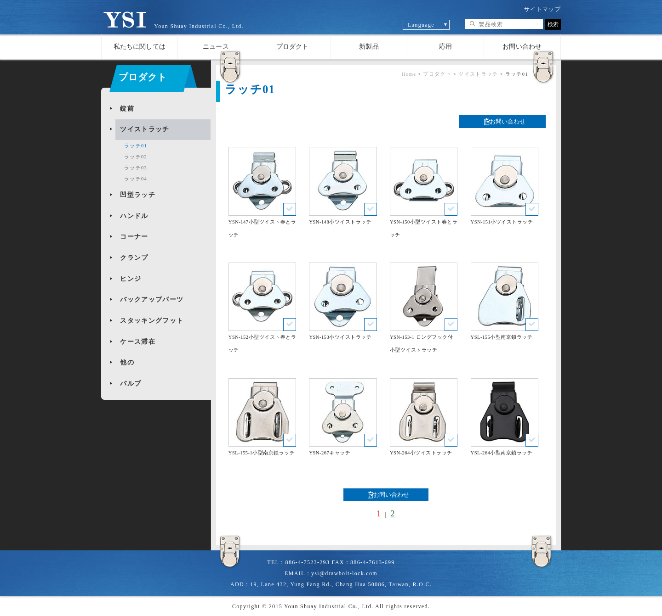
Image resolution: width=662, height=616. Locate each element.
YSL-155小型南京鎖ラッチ (502, 337)
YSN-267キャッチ (329, 452)
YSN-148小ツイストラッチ (340, 221)
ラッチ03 (135, 167)
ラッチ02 (135, 156)
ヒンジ (130, 278)
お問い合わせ (522, 46)
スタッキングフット (151, 320)
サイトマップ (542, 9)
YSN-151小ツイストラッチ (502, 221)
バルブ (130, 383)
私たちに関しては (140, 46)
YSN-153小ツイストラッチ (340, 337)
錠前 (127, 108)
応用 (445, 46)
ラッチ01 (135, 145)
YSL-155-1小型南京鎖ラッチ (261, 452)
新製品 (368, 46)
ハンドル (134, 216)
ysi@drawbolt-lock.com (344, 573)
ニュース (216, 46)
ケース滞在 (137, 341)
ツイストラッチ (144, 129)
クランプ (134, 257)
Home (409, 74)
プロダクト (292, 46)
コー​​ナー (134, 236)
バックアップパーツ (151, 299)
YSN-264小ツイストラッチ (421, 452)
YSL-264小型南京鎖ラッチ (502, 452)
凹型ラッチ (137, 194)
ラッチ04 (135, 178)
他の (127, 362)
